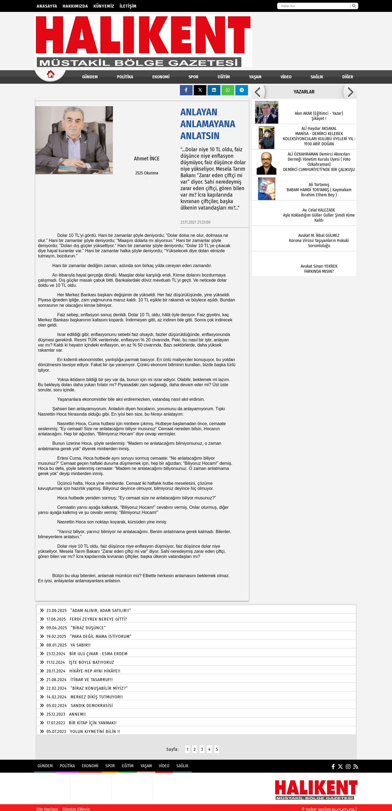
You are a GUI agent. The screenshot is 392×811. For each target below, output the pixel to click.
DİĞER (347, 76)
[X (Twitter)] (340, 763)
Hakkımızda (75, 6)
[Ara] (353, 6)
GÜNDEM (90, 76)
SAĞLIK (317, 76)
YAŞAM (255, 76)
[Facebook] (333, 763)
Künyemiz (103, 6)
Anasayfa (47, 6)
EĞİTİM (224, 76)
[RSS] (355, 763)
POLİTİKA (125, 76)
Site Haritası (47, 806)
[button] (258, 91)
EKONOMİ (160, 76)
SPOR (193, 76)
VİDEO (286, 76)
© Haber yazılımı (329, 806)
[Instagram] (348, 763)
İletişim (128, 6)
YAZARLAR (304, 92)
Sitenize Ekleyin (76, 806)
